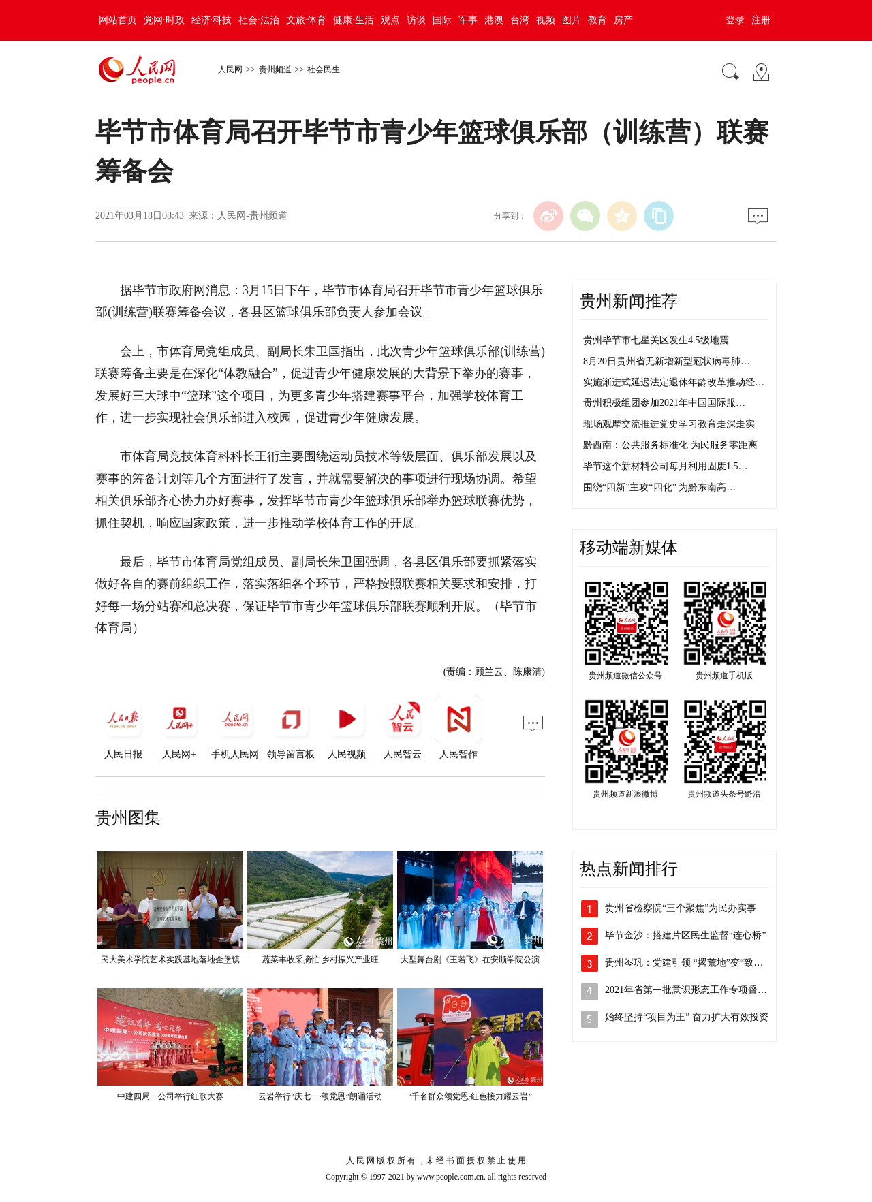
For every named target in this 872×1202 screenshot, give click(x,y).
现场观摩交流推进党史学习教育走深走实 (669, 424)
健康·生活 (353, 20)
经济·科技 (211, 20)
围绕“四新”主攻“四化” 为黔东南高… (659, 487)
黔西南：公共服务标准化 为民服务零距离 (670, 445)
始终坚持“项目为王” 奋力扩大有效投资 (686, 1017)
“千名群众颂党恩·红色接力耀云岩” (470, 1096)
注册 (760, 20)
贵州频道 (275, 69)
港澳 (493, 20)
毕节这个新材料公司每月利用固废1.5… (665, 466)
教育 (597, 20)
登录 (735, 20)
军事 (468, 20)
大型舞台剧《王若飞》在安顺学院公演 (470, 959)
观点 (390, 20)
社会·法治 (258, 20)
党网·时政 (164, 20)
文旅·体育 (306, 20)
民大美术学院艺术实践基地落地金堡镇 (170, 959)
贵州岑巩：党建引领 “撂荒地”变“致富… (689, 963)
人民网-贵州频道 (252, 215)
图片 (571, 20)
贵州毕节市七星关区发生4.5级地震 (656, 340)
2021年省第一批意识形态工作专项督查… (691, 990)
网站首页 (118, 20)
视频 (545, 20)
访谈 (416, 20)
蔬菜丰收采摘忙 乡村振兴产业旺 (320, 959)
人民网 (230, 69)
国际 (442, 20)
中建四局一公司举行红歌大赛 (170, 1096)
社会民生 (323, 69)
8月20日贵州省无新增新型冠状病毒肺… (666, 361)
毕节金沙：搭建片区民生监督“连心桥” (685, 935)
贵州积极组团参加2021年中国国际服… (664, 403)
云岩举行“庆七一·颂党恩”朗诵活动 (320, 1096)
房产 (623, 20)
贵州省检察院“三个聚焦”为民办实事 (680, 908)
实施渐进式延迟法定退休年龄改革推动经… (673, 382)
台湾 (519, 20)
